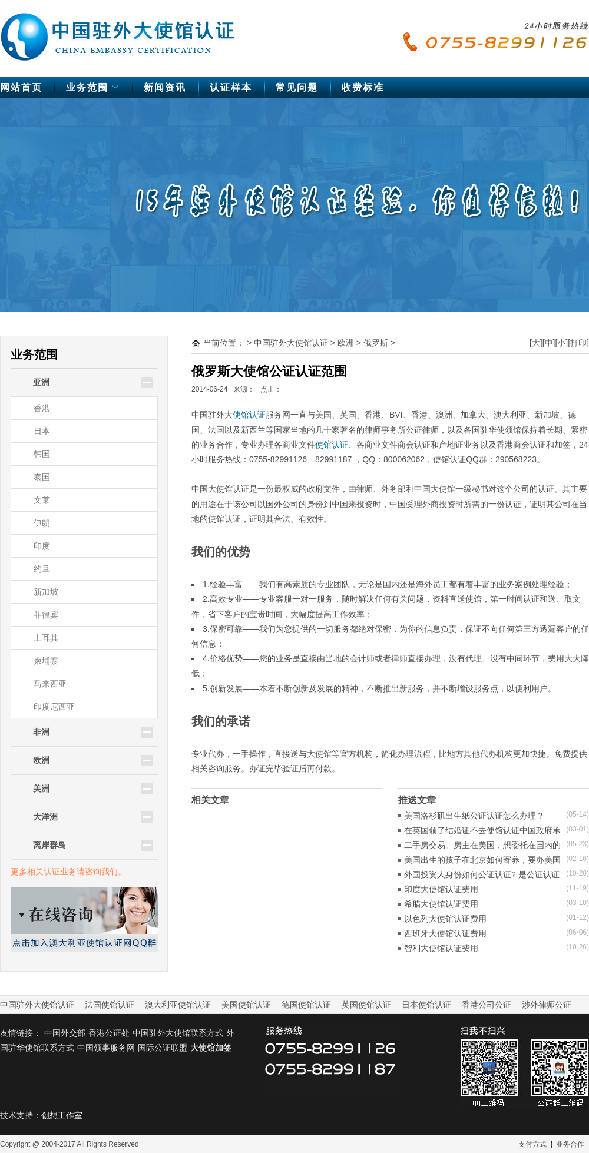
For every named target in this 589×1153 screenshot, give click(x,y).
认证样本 (231, 87)
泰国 (42, 477)
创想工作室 (61, 1115)
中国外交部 (64, 1033)
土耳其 (46, 637)
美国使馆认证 (246, 1004)
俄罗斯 (375, 342)
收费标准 (363, 87)
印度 (42, 546)
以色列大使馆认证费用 (445, 918)
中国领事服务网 (106, 1047)
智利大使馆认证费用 (441, 948)
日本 (42, 431)
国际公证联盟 (162, 1047)
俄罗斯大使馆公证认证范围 (269, 371)
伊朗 (42, 523)
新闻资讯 (165, 87)
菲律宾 (46, 614)
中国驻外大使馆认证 (118, 31)
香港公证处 (109, 1033)
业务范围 (94, 90)
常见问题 (297, 87)
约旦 (42, 569)
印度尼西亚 (54, 706)
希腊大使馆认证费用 (441, 904)
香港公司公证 (486, 1004)
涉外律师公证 (546, 1004)
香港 (42, 408)
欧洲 (345, 342)
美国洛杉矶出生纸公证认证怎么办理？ (474, 815)
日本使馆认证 (426, 1004)
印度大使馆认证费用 (441, 889)
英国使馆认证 (366, 1004)
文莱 (42, 500)
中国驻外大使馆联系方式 (178, 1033)
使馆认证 (249, 414)
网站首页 (21, 87)
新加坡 (46, 592)
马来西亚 (50, 683)
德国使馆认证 (306, 1004)
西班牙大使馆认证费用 (445, 933)
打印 (578, 342)
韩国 (42, 454)
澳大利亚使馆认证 (178, 1004)
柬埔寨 (46, 660)
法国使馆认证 (109, 1004)
